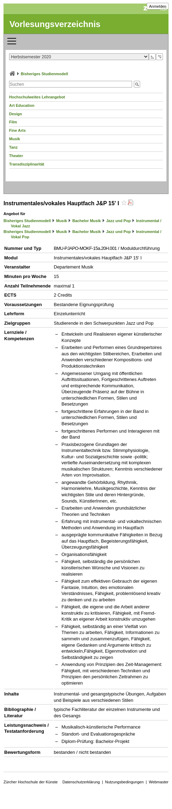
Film (13, 122)
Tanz (13, 147)
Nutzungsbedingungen (124, 782)
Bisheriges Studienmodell (44, 74)
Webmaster (158, 782)
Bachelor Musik (87, 221)
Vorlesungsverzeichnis (55, 24)
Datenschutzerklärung (81, 782)
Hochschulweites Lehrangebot (37, 97)
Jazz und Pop (118, 221)
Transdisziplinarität (26, 164)
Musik (14, 139)
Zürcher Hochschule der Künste (31, 782)
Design (15, 114)
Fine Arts (17, 130)
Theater (16, 156)
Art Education (21, 105)
